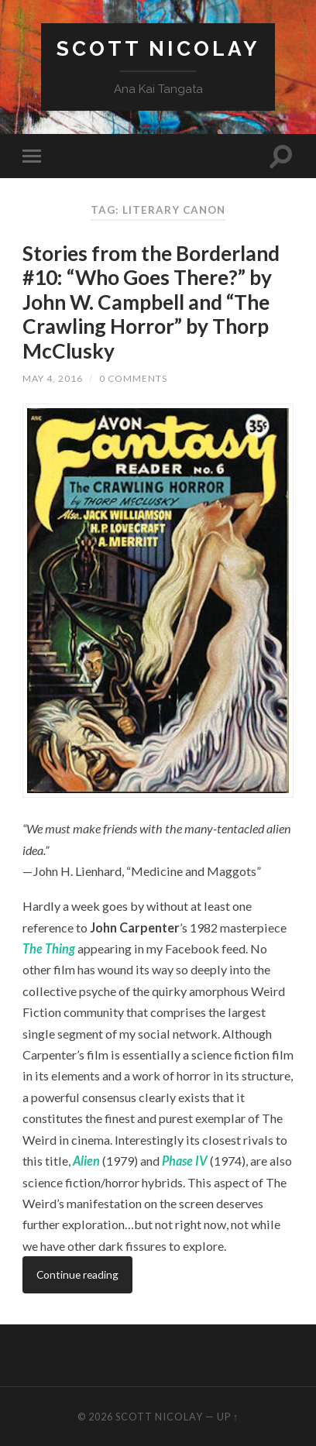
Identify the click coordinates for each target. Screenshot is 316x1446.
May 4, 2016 (52, 378)
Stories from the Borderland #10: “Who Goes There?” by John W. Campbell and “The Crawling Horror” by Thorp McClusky (151, 302)
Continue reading (77, 1274)
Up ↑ (228, 1416)
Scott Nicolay (158, 48)
